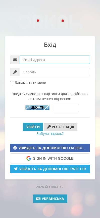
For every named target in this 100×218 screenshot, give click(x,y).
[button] (50, 158)
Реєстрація (60, 126)
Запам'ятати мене (28, 82)
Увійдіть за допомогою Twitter (50, 168)
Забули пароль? (50, 133)
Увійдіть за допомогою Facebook (50, 147)
